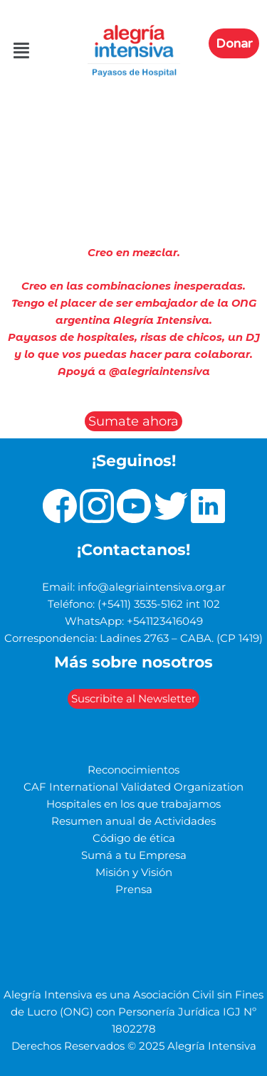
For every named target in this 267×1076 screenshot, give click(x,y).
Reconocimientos (133, 770)
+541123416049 (165, 621)
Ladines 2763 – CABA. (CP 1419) (181, 638)
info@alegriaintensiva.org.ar (152, 587)
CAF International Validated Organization (133, 787)
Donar (234, 43)
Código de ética (134, 838)
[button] (13, 51)
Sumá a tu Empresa (134, 855)
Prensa (133, 889)
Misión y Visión (133, 872)
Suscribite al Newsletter (133, 698)
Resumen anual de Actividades (133, 821)
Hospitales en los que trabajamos (133, 804)
